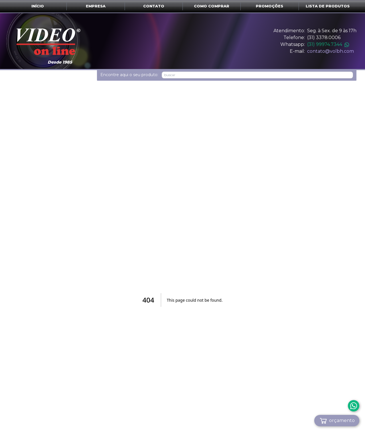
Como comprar (211, 6)
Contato (153, 6)
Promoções (269, 6)
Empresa (96, 6)
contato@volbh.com (330, 51)
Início (37, 6)
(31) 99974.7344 (328, 44)
